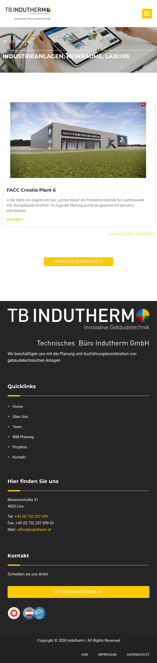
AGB (84, 654)
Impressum (107, 654)
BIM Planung (23, 437)
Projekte (20, 447)
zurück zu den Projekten (131, 233)
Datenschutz (138, 654)
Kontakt (19, 457)
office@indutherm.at (34, 529)
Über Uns (20, 416)
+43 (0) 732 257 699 (31, 516)
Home (18, 406)
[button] (147, 13)
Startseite (12, 78)
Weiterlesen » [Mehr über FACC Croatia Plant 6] (16, 219)
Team (17, 427)
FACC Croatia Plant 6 (31, 190)
